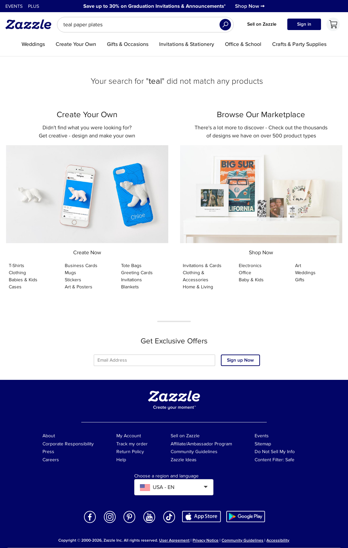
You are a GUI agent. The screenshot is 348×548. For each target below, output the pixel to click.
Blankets (130, 287)
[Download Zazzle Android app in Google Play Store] (245, 516)
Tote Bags (131, 265)
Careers (50, 460)
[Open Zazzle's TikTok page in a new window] (169, 522)
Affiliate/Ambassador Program (201, 444)
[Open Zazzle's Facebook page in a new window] (90, 522)
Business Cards (81, 265)
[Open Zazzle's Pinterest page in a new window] (129, 522)
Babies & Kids (23, 280)
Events (14, 6)
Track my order (132, 444)
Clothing (17, 273)
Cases (15, 287)
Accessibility (277, 540)
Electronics (250, 265)
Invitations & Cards (202, 265)
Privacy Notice (206, 540)
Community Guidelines (194, 451)
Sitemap (263, 444)
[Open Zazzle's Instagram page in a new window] (110, 522)
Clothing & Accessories (195, 276)
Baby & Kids (251, 280)
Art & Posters (78, 287)
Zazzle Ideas (184, 460)
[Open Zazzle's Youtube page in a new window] (149, 522)
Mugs (70, 273)
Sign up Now (240, 360)
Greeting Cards (137, 273)
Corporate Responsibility (68, 444)
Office (245, 273)
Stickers (73, 280)
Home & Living (198, 287)
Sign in (304, 24)
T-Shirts (16, 265)
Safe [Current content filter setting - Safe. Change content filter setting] (289, 460)
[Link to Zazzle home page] (30, 24)
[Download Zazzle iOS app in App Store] (201, 516)
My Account (128, 436)
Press (48, 451)
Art (298, 265)
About (48, 436)
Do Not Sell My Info (275, 451)
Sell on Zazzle (262, 24)
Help (121, 460)
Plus (33, 6)
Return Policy (130, 451)
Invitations (131, 280)
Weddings (305, 273)
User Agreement (174, 540)
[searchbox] (145, 24)
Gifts (299, 280)
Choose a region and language (166, 476)
